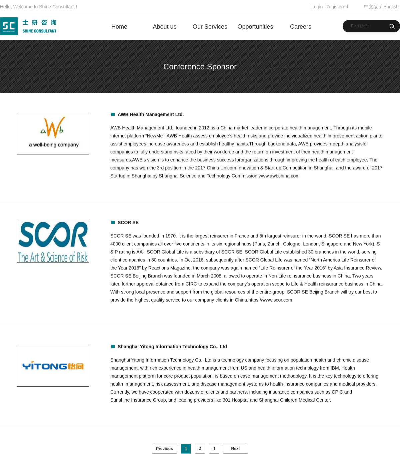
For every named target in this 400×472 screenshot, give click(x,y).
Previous (164, 448)
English (391, 6)
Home (119, 26)
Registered (336, 6)
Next (235, 448)
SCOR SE (128, 222)
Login (317, 6)
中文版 (371, 6)
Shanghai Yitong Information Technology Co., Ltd (172, 346)
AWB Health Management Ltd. (151, 114)
